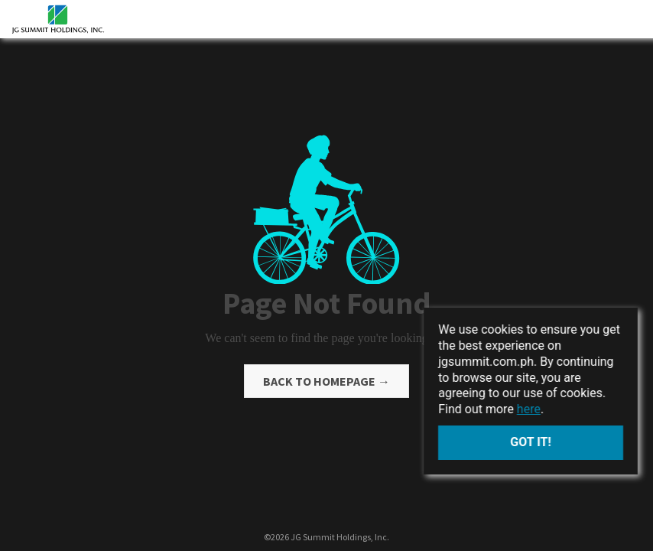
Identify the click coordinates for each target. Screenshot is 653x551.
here (529, 409)
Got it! (530, 442)
